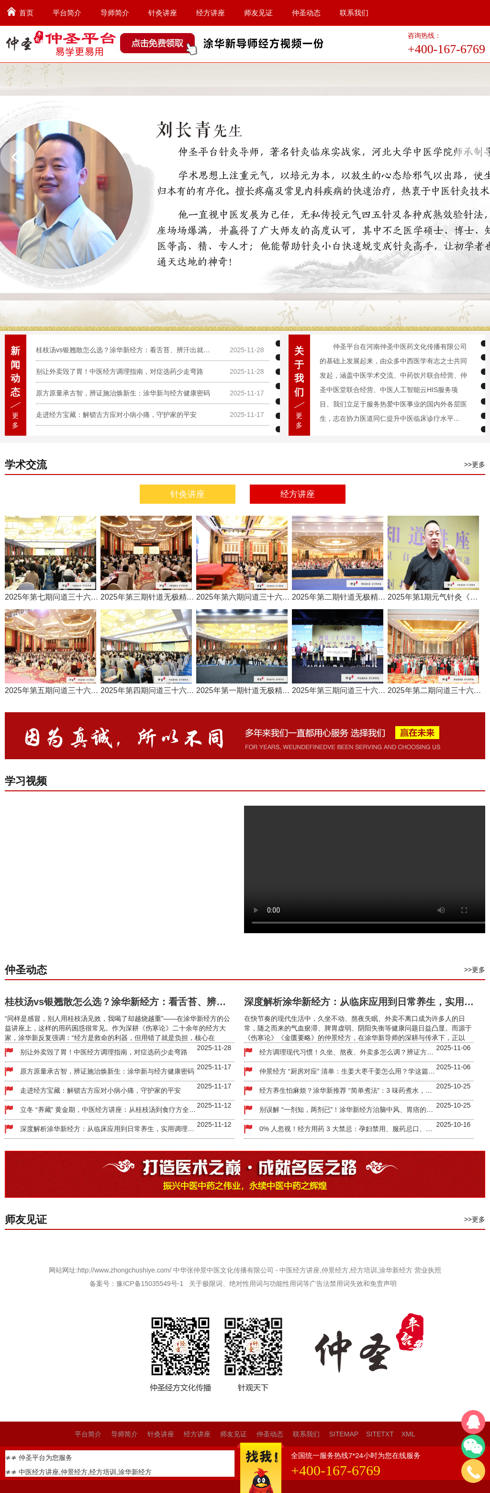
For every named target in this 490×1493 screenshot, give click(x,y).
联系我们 (354, 13)
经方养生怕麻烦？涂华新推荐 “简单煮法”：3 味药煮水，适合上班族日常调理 (347, 1090)
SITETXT (380, 1434)
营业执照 (427, 1270)
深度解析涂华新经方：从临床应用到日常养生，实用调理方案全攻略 (108, 1129)
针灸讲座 (162, 13)
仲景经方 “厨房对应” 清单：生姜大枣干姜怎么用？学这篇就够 (347, 1071)
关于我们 (299, 371)
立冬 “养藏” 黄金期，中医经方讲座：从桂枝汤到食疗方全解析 (108, 1109)
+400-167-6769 (446, 49)
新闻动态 (15, 371)
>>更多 (474, 464)
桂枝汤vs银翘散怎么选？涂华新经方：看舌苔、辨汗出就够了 (125, 350)
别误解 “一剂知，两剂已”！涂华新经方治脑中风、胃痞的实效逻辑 (347, 1109)
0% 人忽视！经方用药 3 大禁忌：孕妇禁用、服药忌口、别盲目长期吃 (347, 1129)
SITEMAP (343, 1434)
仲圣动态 (306, 13)
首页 (26, 13)
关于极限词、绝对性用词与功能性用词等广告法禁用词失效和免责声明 (293, 1283)
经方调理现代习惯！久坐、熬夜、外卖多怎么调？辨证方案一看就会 (347, 1052)
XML (408, 1434)
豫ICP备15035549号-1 (149, 1283)
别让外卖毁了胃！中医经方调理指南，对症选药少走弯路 (119, 371)
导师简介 (114, 13)
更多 (15, 420)
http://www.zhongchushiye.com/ (124, 1270)
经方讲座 (210, 13)
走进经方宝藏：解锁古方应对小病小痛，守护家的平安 (116, 414)
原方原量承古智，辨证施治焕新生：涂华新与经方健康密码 (123, 393)
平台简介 (67, 13)
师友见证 (258, 13)
